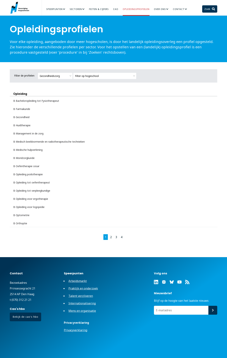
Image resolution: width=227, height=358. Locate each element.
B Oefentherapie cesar (26, 166)
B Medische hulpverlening (28, 149)
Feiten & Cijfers (99, 9)
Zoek (207, 9)
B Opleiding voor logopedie (29, 207)
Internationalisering (82, 303)
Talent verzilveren (80, 296)
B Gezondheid (21, 117)
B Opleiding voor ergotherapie (30, 198)
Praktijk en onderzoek (83, 288)
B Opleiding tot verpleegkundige (31, 190)
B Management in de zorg (28, 133)
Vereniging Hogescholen (21, 8)
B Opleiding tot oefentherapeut (31, 182)
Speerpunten (54, 9)
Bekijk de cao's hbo (25, 316)
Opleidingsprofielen (136, 9)
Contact (178, 9)
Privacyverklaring (75, 330)
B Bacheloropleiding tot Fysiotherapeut (36, 100)
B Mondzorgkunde (24, 158)
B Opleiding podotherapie (28, 174)
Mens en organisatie (82, 311)
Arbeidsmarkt (77, 281)
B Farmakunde (21, 109)
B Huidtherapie (22, 125)
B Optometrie (21, 215)
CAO (115, 9)
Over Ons (160, 9)
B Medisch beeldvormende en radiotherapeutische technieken (49, 141)
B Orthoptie (20, 223)
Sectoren (76, 9)
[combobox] (55, 76)
